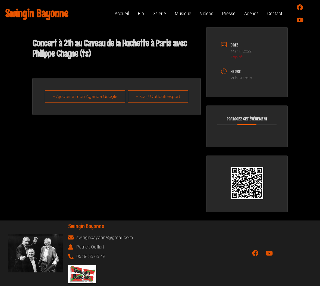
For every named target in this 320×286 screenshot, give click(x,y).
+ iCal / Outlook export (158, 96)
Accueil (122, 13)
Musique (183, 13)
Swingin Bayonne (36, 13)
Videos (206, 13)
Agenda (251, 13)
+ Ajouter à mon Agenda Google (85, 96)
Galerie (159, 13)
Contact (275, 13)
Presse (229, 13)
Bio (141, 13)
